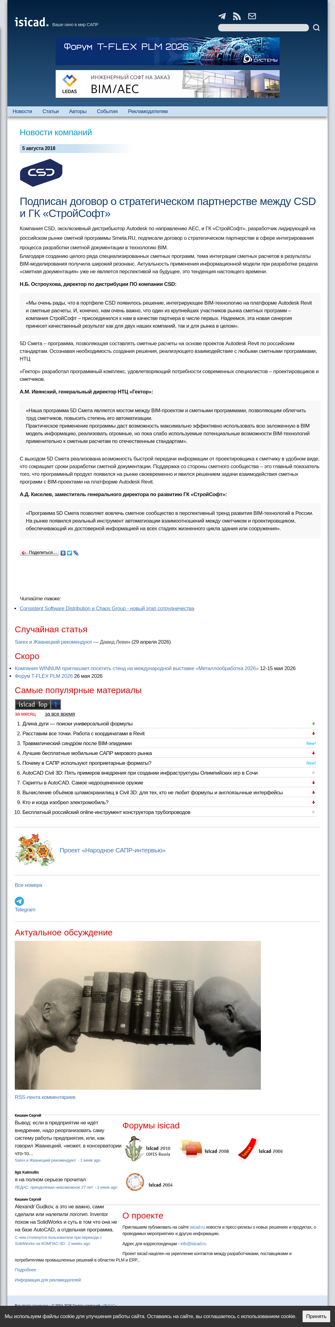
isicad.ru (197, 1227)
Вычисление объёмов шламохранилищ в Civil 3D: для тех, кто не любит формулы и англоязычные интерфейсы (152, 793)
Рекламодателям (148, 111)
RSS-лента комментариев (45, 1097)
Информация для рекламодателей (48, 1280)
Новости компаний (56, 132)
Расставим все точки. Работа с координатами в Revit (83, 734)
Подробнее (25, 1269)
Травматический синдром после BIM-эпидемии (77, 743)
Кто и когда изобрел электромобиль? (65, 802)
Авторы (77, 111)
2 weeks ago (79, 1243)
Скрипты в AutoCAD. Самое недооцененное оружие (82, 783)
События (107, 111)
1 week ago (90, 1160)
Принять (316, 1316)
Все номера (28, 885)
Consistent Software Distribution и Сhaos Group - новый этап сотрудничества (107, 608)
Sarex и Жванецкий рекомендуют (53, 642)
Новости (22, 111)
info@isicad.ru (193, 1243)
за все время (60, 714)
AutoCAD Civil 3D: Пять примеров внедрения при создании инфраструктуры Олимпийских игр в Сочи (139, 773)
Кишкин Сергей (28, 1115)
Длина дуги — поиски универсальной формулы (77, 724)
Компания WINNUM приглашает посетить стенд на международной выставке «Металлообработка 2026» (137, 668)
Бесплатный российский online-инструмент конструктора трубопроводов (106, 812)
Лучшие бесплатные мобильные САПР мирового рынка (87, 753)
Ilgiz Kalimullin (27, 1172)
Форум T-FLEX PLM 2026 (44, 676)
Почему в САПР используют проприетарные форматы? (86, 763)
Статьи (50, 111)
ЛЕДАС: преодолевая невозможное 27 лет (54, 1187)
